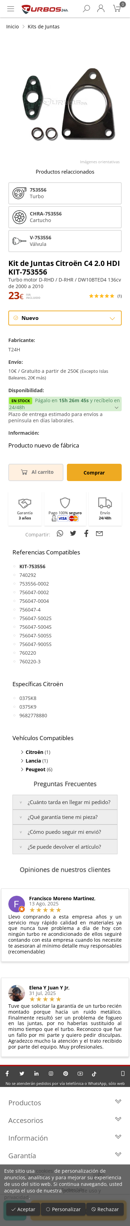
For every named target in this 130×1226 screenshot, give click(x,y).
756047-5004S (35, 627)
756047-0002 (34, 592)
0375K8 (27, 698)
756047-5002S (35, 618)
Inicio (12, 26)
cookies (44, 1171)
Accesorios (65, 1120)
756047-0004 (34, 601)
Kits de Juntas (44, 26)
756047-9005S (35, 644)
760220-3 (30, 661)
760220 (27, 652)
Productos (65, 1102)
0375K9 (27, 706)
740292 (27, 575)
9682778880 (33, 715)
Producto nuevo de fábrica (43, 445)
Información (65, 1138)
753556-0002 (34, 583)
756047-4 (30, 609)
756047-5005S (35, 635)
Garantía (65, 1155)
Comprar (94, 472)
